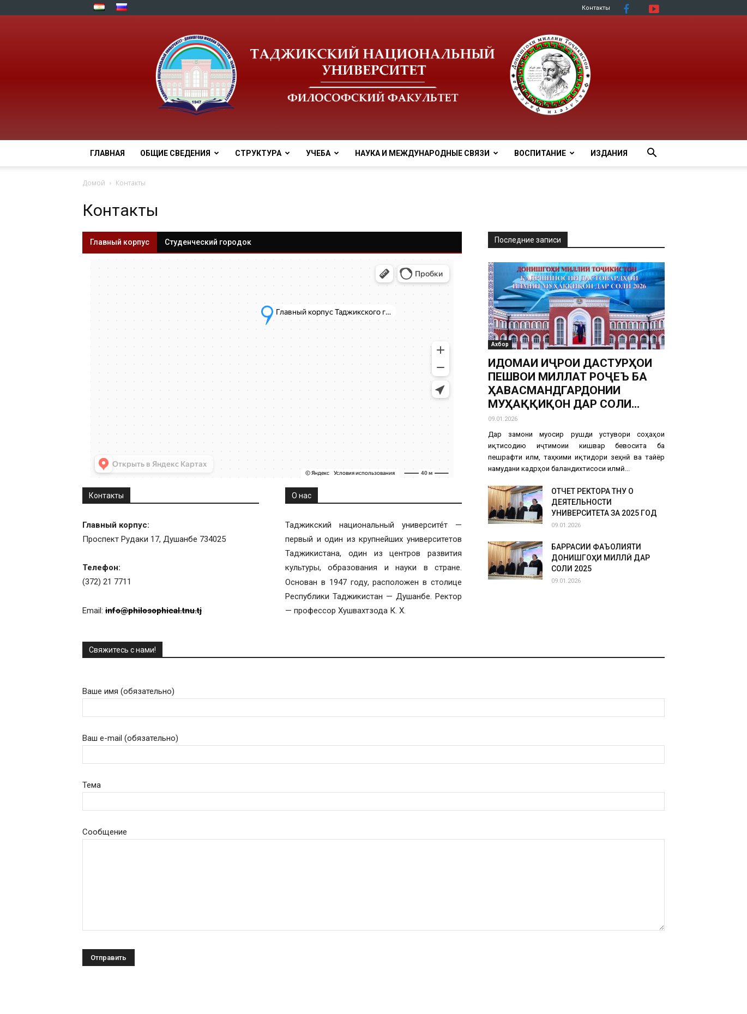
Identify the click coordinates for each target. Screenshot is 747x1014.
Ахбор (500, 344)
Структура (262, 153)
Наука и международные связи (426, 153)
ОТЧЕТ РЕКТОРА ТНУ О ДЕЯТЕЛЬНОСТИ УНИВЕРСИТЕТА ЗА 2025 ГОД (604, 502)
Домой (93, 183)
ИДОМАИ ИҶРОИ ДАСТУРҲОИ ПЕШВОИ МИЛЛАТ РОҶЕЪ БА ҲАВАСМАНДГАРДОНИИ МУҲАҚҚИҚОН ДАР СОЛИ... (570, 384)
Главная (107, 153)
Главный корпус (119, 242)
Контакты (596, 7)
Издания (609, 153)
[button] (651, 154)
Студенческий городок (208, 242)
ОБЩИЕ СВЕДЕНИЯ (179, 153)
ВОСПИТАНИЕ (544, 153)
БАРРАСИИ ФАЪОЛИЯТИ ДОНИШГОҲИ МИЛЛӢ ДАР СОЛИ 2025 (600, 557)
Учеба (322, 153)
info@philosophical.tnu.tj (153, 610)
